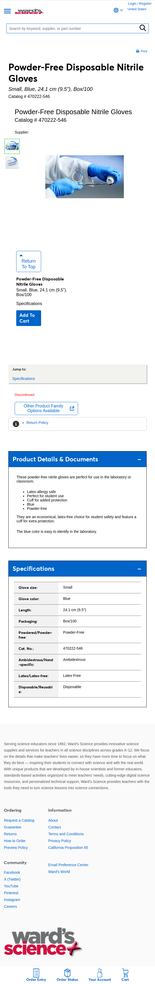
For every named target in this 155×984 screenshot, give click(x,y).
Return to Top (28, 261)
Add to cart (27, 318)
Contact (54, 827)
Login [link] (132, 3)
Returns (10, 834)
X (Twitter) (12, 879)
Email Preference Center (68, 865)
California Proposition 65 (68, 847)
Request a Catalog (19, 820)
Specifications (29, 303)
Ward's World (59, 872)
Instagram (12, 900)
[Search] (73, 28)
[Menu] (7, 11)
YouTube (11, 886)
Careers (10, 906)
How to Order (15, 841)
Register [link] (145, 3)
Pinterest (11, 893)
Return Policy (37, 423)
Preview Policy (16, 847)
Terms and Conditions (66, 834)
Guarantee (12, 827)
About (53, 820)
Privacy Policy (59, 841)
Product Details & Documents (77, 459)
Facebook (12, 872)
